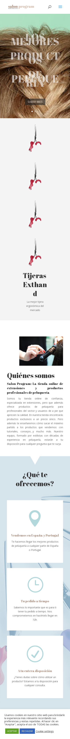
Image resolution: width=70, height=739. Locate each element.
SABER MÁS (35, 107)
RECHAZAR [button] (27, 731)
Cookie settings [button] (45, 731)
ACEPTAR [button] (12, 731)
